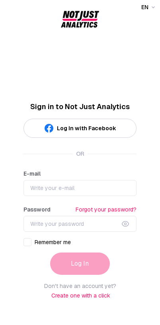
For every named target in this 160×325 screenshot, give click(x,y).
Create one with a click (80, 295)
